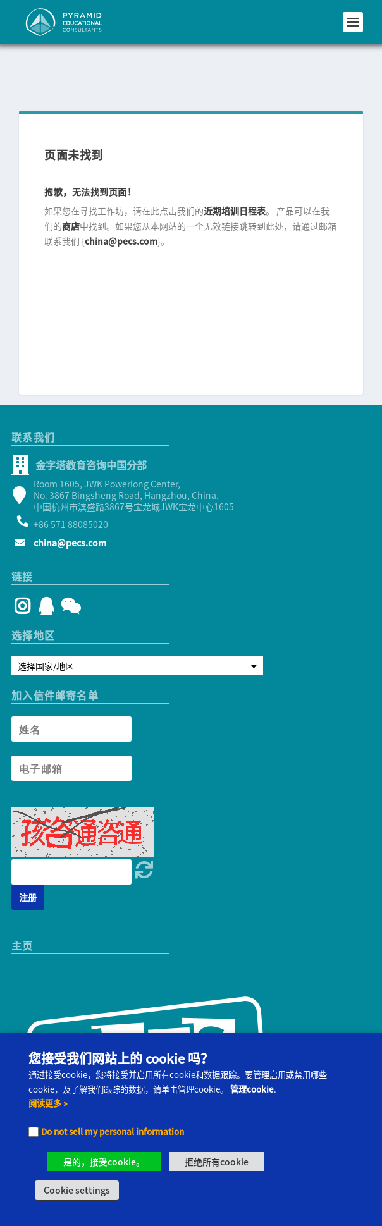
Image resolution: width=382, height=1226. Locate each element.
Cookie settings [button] (77, 1190)
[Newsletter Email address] (71, 724)
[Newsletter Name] (71, 684)
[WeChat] (69, 564)
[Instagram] (22, 564)
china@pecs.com (121, 196)
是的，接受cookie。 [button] (104, 1161)
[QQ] (46, 564)
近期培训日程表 (235, 166)
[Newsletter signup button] (27, 853)
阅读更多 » (48, 1103)
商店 (71, 181)
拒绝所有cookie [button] (217, 1161)
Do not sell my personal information (112, 1131)
